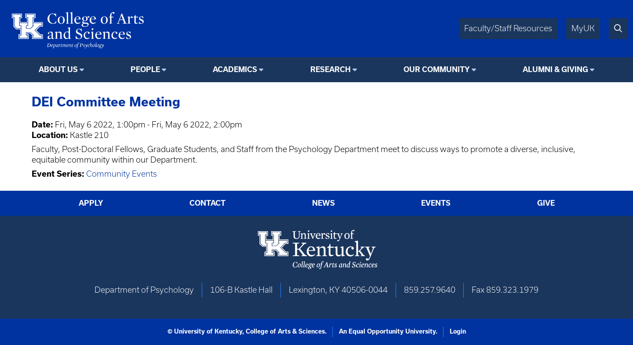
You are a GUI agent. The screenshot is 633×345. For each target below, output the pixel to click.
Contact (207, 203)
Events (436, 203)
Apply (91, 203)
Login (458, 331)
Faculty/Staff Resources (508, 28)
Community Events (121, 173)
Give (546, 203)
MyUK (583, 28)
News (323, 203)
